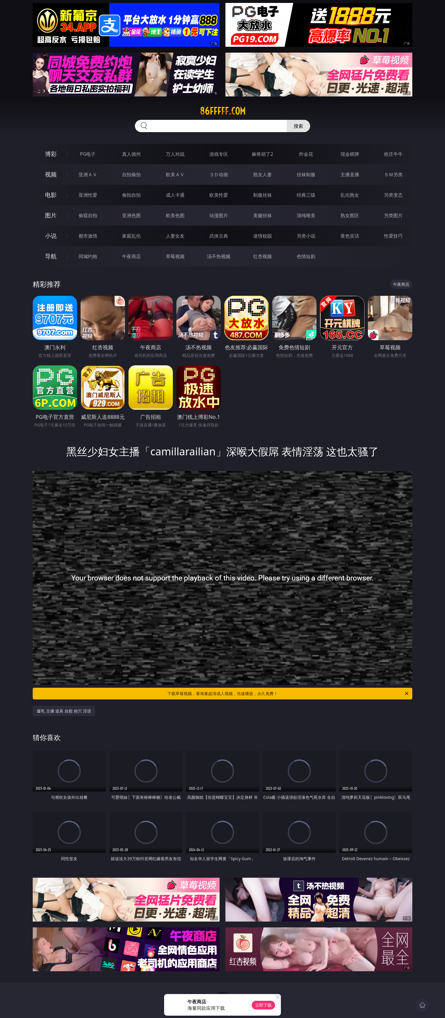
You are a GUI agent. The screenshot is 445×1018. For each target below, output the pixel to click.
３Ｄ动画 (218, 174)
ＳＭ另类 (393, 174)
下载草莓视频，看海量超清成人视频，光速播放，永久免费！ (288, 693)
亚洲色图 (131, 215)
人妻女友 (175, 236)
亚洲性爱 (88, 195)
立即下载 (263, 1005)
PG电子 (87, 154)
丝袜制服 (306, 174)
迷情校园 (262, 236)
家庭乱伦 (131, 236)
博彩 (51, 154)
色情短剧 (306, 256)
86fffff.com (223, 111)
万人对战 (175, 154)
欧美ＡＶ (175, 174)
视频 (51, 174)
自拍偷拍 (131, 174)
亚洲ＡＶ (88, 174)
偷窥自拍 (88, 215)
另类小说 (306, 236)
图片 (51, 215)
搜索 (298, 126)
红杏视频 (262, 256)
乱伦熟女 (349, 195)
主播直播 (349, 174)
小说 (51, 236)
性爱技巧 (393, 236)
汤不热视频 (218, 256)
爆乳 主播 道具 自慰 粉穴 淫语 (64, 711)
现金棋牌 (349, 154)
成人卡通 (175, 195)
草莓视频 (175, 256)
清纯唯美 (306, 215)
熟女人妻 (262, 174)
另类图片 (393, 215)
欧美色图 (175, 215)
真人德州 (131, 154)
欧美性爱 (218, 195)
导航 (51, 256)
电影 (51, 195)
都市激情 (88, 236)
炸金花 (306, 154)
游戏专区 (218, 154)
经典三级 (306, 195)
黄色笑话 (349, 236)
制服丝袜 (262, 195)
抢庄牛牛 (393, 154)
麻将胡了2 (262, 154)
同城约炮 (88, 256)
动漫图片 (218, 215)
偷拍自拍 (131, 195)
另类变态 (393, 195)
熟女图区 (349, 215)
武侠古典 (218, 236)
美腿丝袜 (262, 215)
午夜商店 (131, 256)
